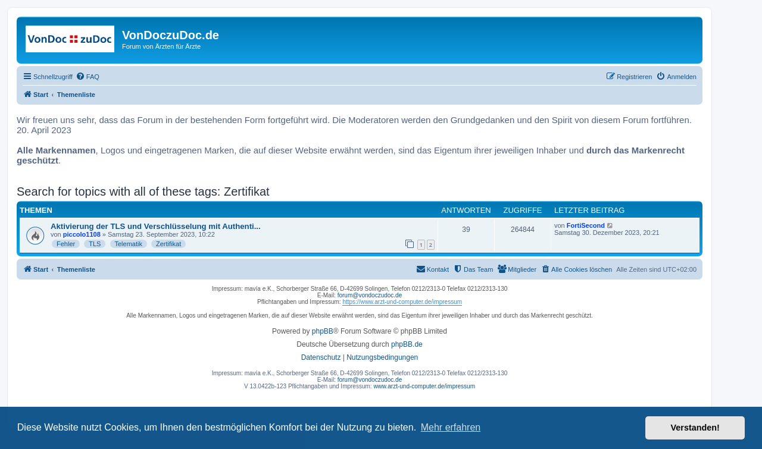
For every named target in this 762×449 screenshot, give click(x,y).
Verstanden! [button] (695, 427)
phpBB (322, 331)
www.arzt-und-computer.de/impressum (424, 386)
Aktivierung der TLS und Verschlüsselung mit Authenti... (156, 226)
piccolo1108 (82, 234)
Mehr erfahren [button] (451, 427)
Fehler (66, 243)
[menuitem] (87, 77)
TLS (95, 243)
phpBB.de (407, 344)
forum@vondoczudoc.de (370, 295)
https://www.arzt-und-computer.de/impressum (402, 302)
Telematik (128, 243)
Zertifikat (168, 243)
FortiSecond (586, 225)
